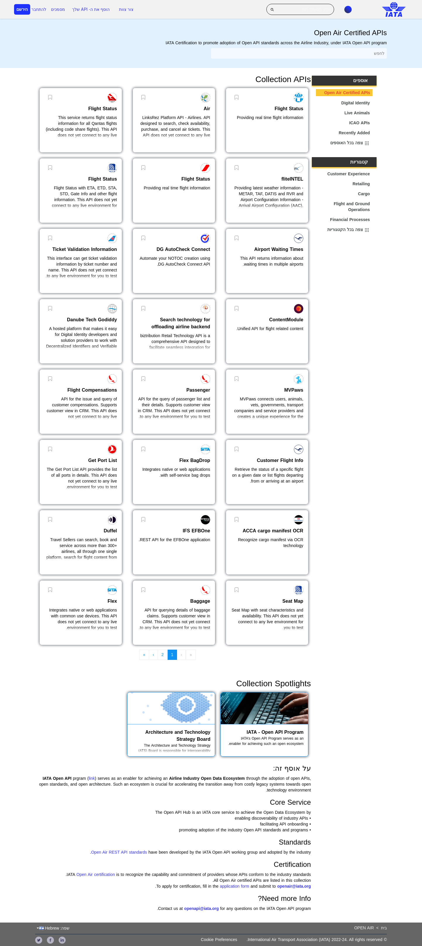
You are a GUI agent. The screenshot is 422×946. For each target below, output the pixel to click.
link (92, 778)
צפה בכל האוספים (350, 143)
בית (384, 927)
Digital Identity (355, 103)
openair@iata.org (294, 886)
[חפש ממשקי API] (300, 9)
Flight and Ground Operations (352, 206)
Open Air (364, 927)
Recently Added (354, 132)
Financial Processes (350, 219)
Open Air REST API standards (119, 852)
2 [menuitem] (162, 654)
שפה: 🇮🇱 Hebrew (54, 928)
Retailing (361, 183)
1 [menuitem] (172, 654)
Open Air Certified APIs (347, 92)
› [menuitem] (153, 654)
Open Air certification (95, 874)
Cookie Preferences (219, 939)
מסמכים (58, 9)
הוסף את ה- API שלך (91, 9)
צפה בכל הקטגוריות (348, 230)
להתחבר (38, 9)
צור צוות (126, 9)
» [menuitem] (144, 654)
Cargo (364, 193)
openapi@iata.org (201, 908)
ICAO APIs (359, 122)
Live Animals (357, 113)
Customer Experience (348, 173)
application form (234, 886)
